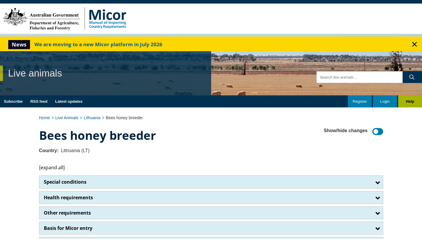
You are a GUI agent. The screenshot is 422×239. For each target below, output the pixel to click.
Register (360, 101)
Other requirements (67, 213)
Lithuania (92, 117)
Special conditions (65, 182)
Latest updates (69, 101)
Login (385, 101)
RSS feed (38, 101)
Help (410, 101)
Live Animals (67, 117)
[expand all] (52, 167)
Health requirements (68, 197)
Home (44, 117)
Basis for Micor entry (68, 228)
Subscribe (13, 101)
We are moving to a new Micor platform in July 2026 (98, 44)
